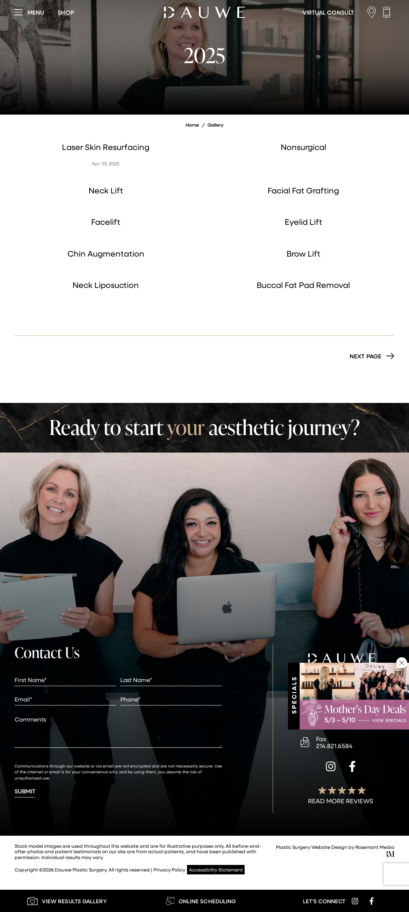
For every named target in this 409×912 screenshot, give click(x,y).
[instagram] (330, 767)
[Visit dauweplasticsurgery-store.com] (66, 12)
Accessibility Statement (216, 869)
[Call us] (388, 12)
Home (192, 125)
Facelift (105, 221)
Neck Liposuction (106, 285)
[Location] (373, 12)
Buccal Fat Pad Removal (303, 285)
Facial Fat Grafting (303, 190)
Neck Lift (106, 190)
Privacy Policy (169, 869)
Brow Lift (303, 253)
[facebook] (352, 767)
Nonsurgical (303, 147)
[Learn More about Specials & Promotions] (354, 696)
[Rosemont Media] (389, 855)
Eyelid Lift (303, 221)
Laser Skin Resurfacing (105, 147)
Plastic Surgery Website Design (311, 847)
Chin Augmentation (105, 253)
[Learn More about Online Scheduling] (201, 901)
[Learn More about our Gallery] (67, 901)
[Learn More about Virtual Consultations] (328, 12)
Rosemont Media (374, 847)
